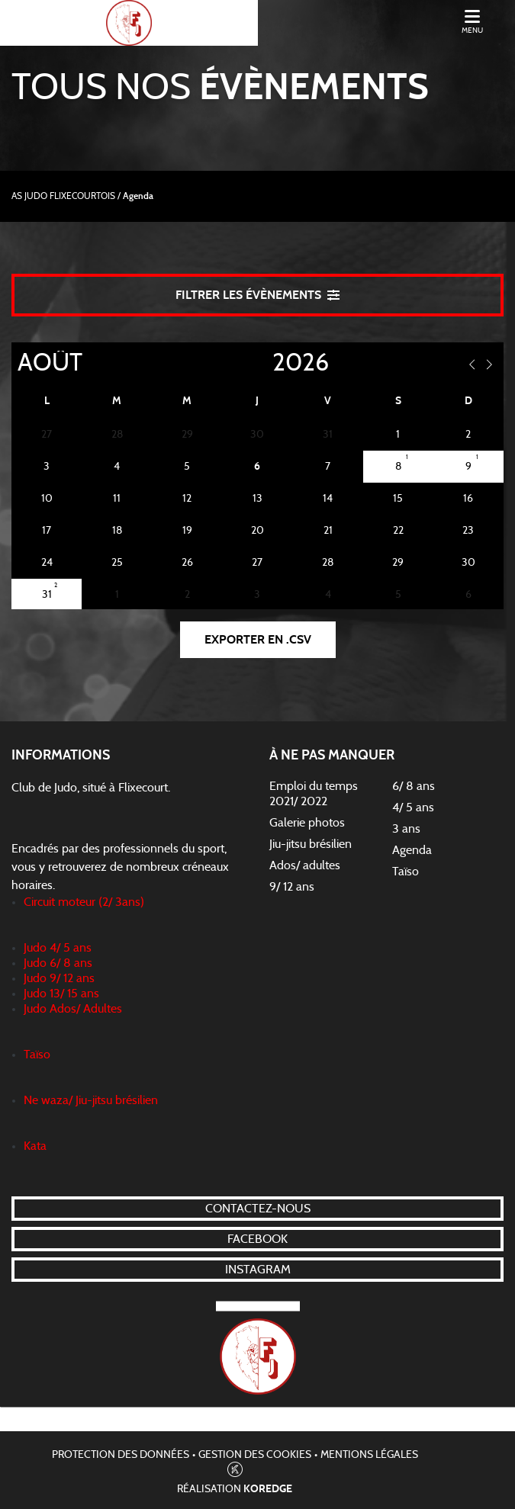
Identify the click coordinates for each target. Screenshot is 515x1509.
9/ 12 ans (291, 887)
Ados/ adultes (304, 865)
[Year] (260, 363)
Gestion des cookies (254, 1455)
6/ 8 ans (413, 786)
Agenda (412, 850)
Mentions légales (369, 1455)
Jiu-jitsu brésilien (310, 844)
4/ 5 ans (413, 807)
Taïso (405, 871)
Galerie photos (307, 823)
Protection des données (120, 1455)
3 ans (406, 829)
